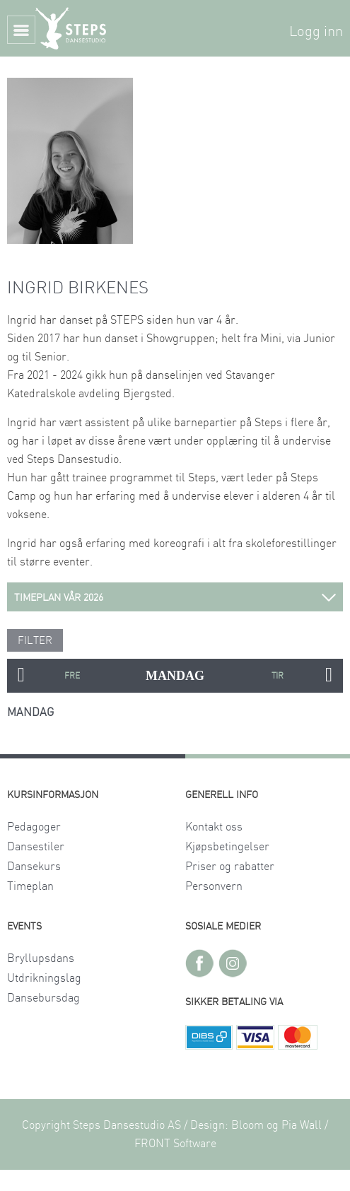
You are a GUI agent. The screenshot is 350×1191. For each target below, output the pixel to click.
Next (329, 676)
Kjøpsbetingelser (227, 846)
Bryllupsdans (40, 958)
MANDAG (175, 676)
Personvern (214, 886)
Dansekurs (34, 866)
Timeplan (30, 886)
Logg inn (316, 32)
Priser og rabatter (229, 866)
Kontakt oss (214, 827)
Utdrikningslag (44, 978)
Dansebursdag (43, 998)
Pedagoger (34, 827)
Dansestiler (35, 846)
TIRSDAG (277, 676)
